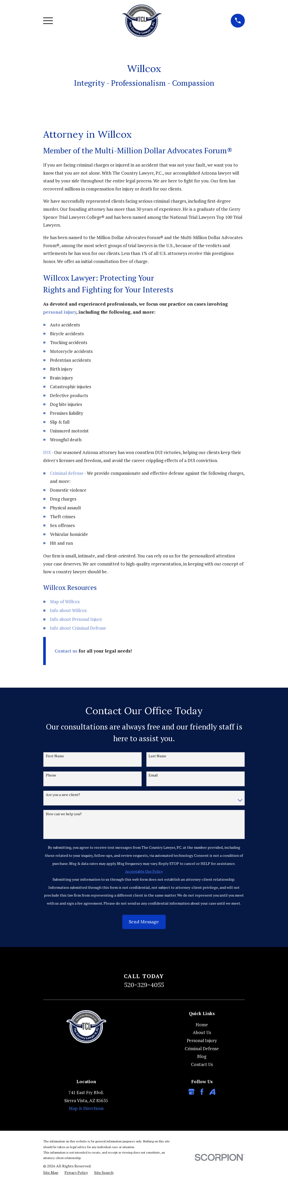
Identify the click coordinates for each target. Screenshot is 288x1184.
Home (202, 1025)
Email (153, 775)
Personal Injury (202, 1040)
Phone (51, 775)
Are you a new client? (63, 795)
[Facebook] (202, 1092)
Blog (201, 1056)
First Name (55, 756)
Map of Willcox (65, 601)
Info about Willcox (68, 610)
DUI (47, 452)
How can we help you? (64, 814)
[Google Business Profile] (191, 1092)
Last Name (157, 756)
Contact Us (202, 1064)
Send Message (144, 922)
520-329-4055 (144, 985)
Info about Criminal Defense (78, 628)
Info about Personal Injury (76, 619)
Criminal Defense (202, 1048)
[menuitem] (50, 1172)
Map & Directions (86, 1108)
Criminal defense (67, 473)
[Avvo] (212, 1092)
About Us (202, 1032)
